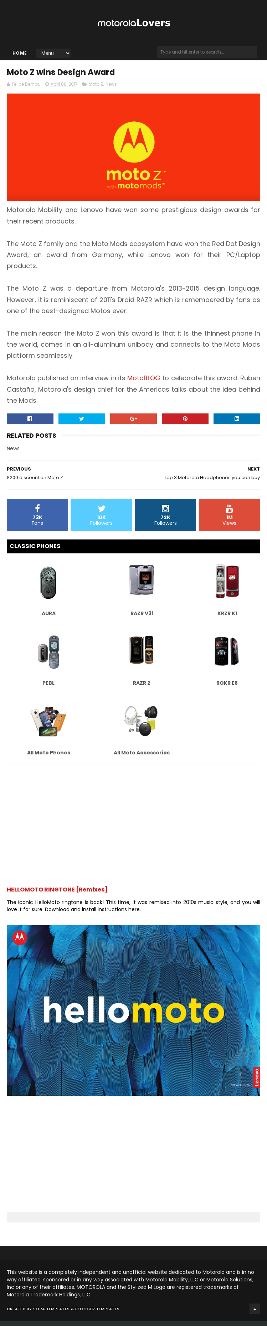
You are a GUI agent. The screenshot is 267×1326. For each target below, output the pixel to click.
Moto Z (96, 89)
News (111, 89)
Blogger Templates (97, 1314)
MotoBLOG (143, 383)
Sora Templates (51, 1314)
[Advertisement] (134, 827)
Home (19, 56)
